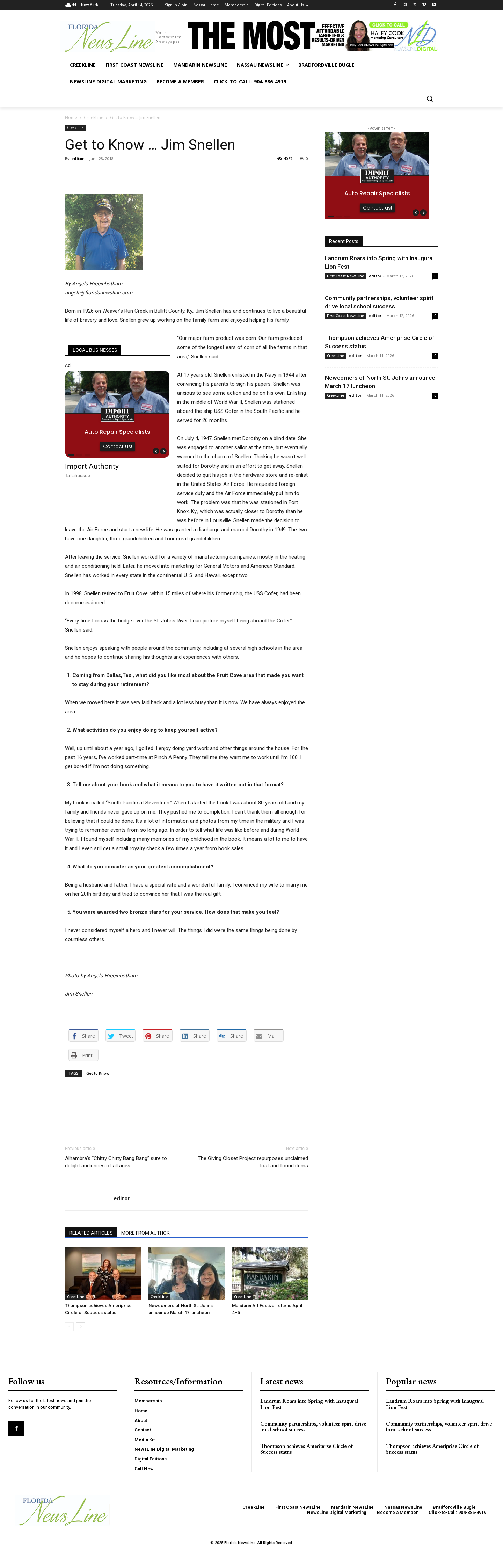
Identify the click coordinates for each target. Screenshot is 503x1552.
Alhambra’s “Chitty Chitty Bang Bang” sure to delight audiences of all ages (116, 1162)
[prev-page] (69, 1326)
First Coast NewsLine (345, 276)
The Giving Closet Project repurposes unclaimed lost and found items (253, 1162)
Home (71, 118)
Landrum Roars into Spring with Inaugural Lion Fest (309, 1404)
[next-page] (80, 1326)
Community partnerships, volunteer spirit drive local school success (313, 1427)
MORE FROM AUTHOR (145, 1233)
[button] (429, 98)
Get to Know (97, 1073)
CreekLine (93, 118)
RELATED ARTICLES (91, 1233)
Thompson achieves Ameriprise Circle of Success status (306, 1449)
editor (77, 158)
